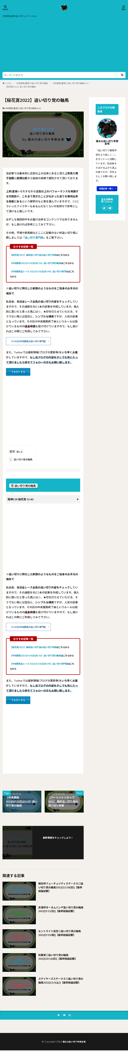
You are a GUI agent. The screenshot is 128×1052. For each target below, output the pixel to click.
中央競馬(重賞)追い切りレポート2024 (22, 16)
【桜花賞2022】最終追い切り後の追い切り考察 (33, 255)
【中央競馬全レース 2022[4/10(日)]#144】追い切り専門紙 (39, 271)
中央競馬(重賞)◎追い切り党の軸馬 (32, 83)
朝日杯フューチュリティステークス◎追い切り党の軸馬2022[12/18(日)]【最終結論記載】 (61, 889)
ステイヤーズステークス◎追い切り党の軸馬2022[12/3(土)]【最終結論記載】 (61, 984)
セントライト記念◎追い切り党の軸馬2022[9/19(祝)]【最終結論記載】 (59, 934)
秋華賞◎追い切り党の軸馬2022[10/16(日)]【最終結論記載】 (58, 958)
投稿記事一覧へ (106, 188)
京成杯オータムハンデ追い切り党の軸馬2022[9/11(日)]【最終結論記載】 (60, 910)
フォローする (19, 372)
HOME (8, 83)
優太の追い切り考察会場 (74, 1043)
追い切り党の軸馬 (20, 460)
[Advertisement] (64, 43)
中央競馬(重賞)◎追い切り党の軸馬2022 (71, 83)
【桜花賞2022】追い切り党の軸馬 (20, 86)
